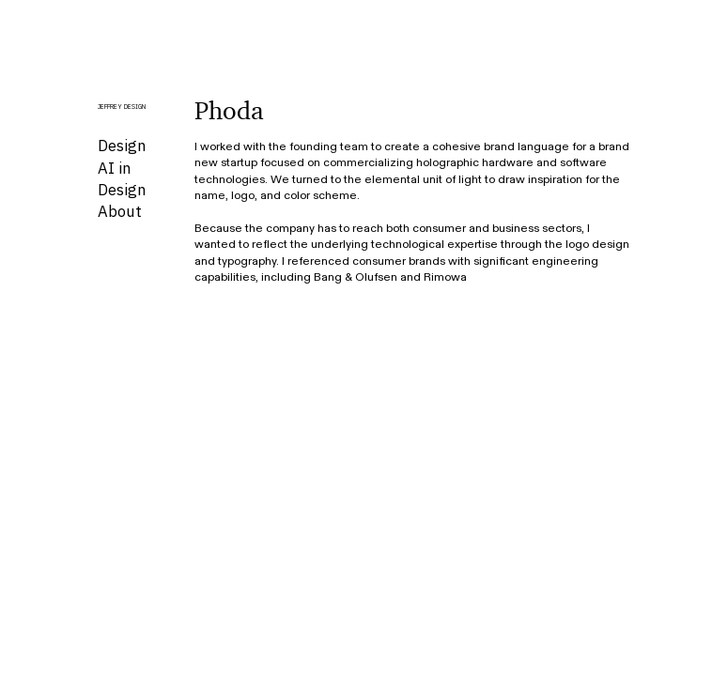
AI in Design (122, 179)
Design (122, 145)
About (120, 211)
